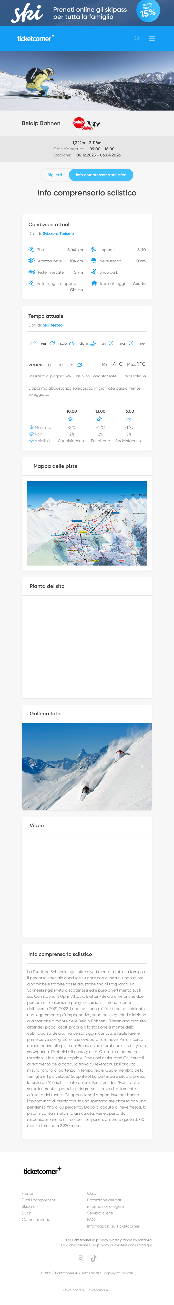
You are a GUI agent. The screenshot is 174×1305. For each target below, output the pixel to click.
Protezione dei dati (104, 1200)
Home (27, 1193)
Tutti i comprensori (39, 1200)
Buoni (27, 1213)
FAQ (91, 1219)
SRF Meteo (53, 325)
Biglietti (54, 174)
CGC (92, 1193)
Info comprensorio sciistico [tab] (101, 174)
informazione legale (105, 1206)
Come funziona (36, 1219)
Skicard (29, 1206)
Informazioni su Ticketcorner (113, 1226)
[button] (32, 766)
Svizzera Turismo (58, 233)
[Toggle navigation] (152, 38)
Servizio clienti (100, 1213)
